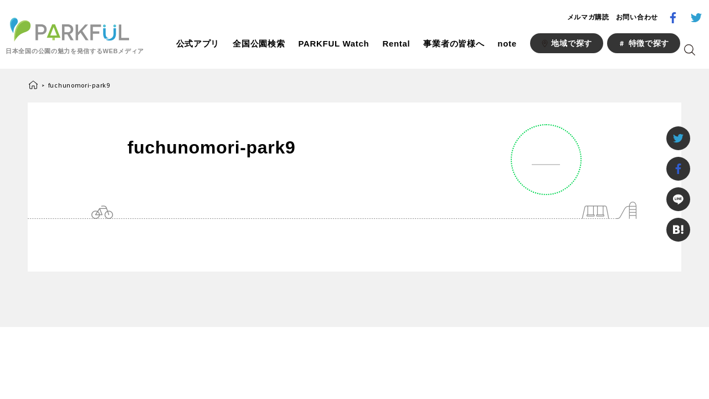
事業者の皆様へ (453, 43)
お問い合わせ (637, 17)
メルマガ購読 (588, 17)
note (506, 43)
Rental (396, 43)
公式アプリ (198, 43)
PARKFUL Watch (333, 43)
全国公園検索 (259, 43)
